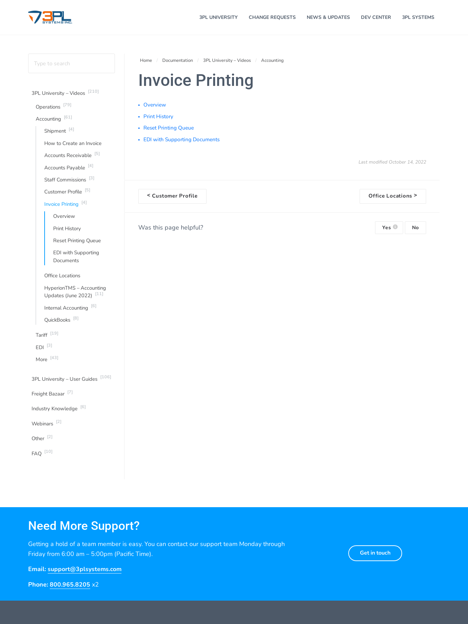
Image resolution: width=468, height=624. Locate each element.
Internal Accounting (72, 314)
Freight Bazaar (53, 402)
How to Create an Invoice (74, 147)
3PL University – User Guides (73, 386)
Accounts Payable (70, 172)
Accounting (55, 122)
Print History (68, 234)
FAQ (43, 462)
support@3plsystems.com (85, 579)
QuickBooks (63, 327)
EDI (44, 354)
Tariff (47, 342)
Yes (389, 230)
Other (43, 447)
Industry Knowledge (60, 417)
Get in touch (375, 563)
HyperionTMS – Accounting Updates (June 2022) (76, 298)
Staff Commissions (70, 184)
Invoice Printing (67, 209)
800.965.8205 (70, 594)
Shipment (60, 135)
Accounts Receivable (73, 159)
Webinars (47, 432)
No (415, 230)
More (47, 367)
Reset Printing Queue (78, 246)
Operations (54, 110)
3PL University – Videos (67, 96)
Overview (64, 222)
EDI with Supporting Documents (77, 263)
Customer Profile (68, 196)
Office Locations (63, 282)
